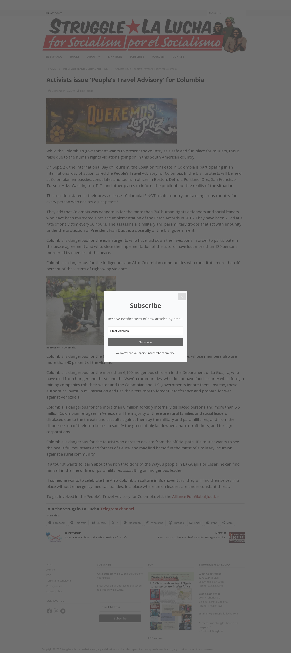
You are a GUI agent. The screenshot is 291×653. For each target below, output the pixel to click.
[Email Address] (145, 330)
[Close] (182, 296)
